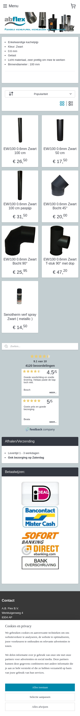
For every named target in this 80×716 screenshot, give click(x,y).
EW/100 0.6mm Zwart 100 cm (19, 151)
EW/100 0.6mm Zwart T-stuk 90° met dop (60, 261)
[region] (40, 654)
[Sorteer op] (40, 94)
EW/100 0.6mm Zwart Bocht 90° (19, 261)
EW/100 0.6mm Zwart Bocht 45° (60, 206)
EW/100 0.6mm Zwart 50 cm (60, 151)
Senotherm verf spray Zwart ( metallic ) (20, 317)
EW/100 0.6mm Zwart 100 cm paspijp (19, 206)
